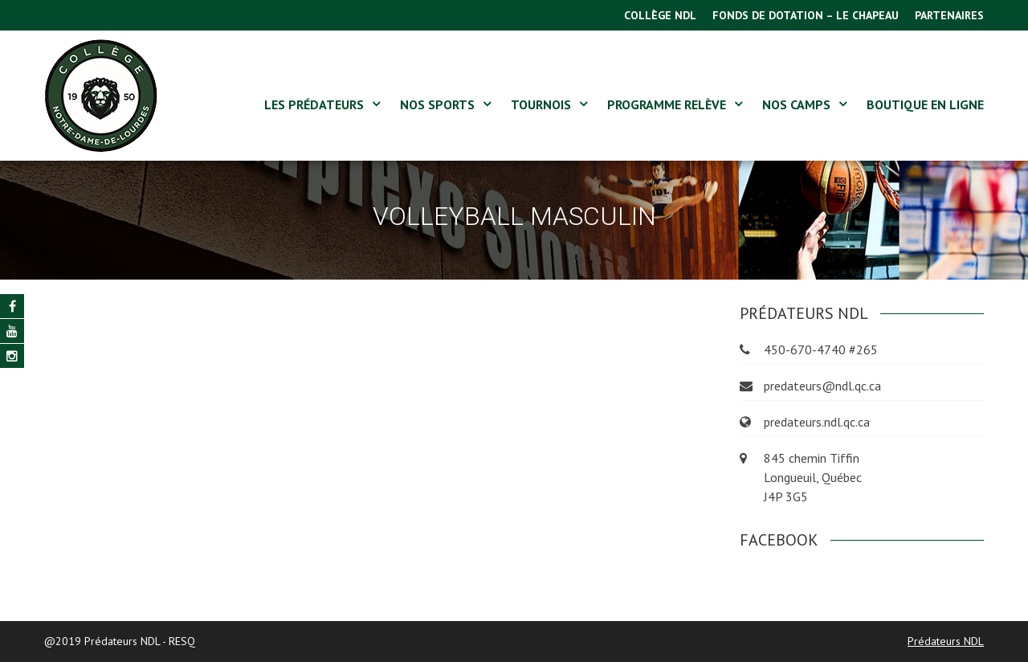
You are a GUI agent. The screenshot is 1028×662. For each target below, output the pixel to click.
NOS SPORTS (437, 104)
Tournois (541, 104)
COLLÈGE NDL (660, 15)
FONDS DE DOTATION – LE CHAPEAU (805, 15)
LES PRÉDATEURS (314, 104)
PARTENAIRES (949, 15)
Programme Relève (666, 104)
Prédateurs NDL (946, 641)
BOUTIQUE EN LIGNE (925, 104)
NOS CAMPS (796, 104)
